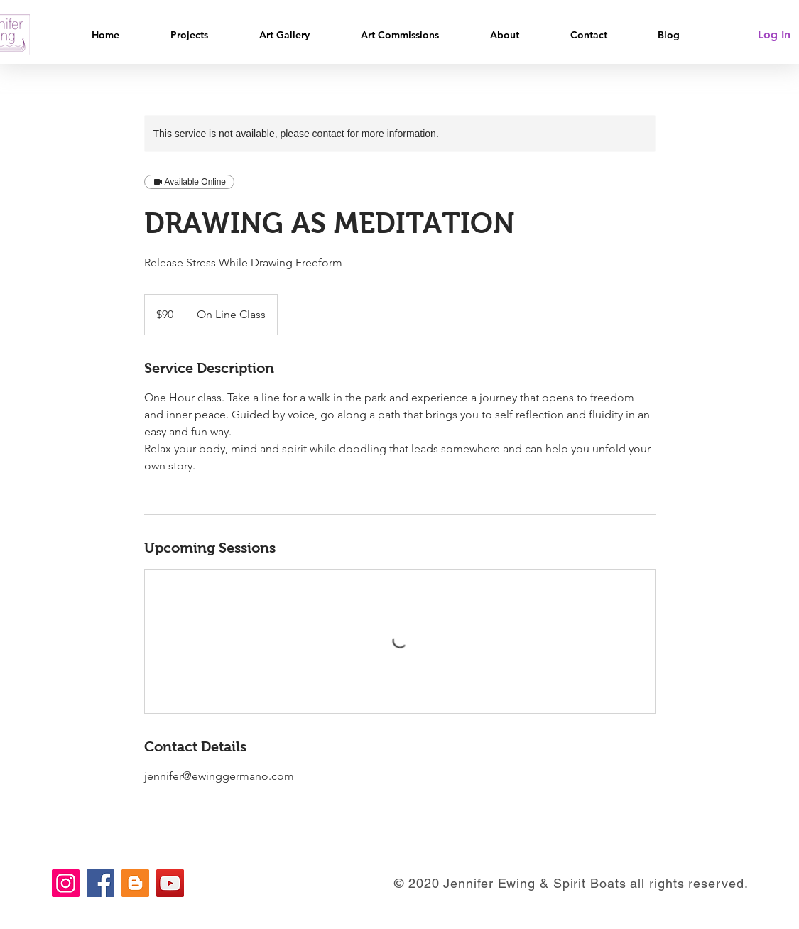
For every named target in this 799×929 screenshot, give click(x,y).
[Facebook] (100, 883)
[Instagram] (66, 883)
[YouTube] (170, 883)
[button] (204, 35)
